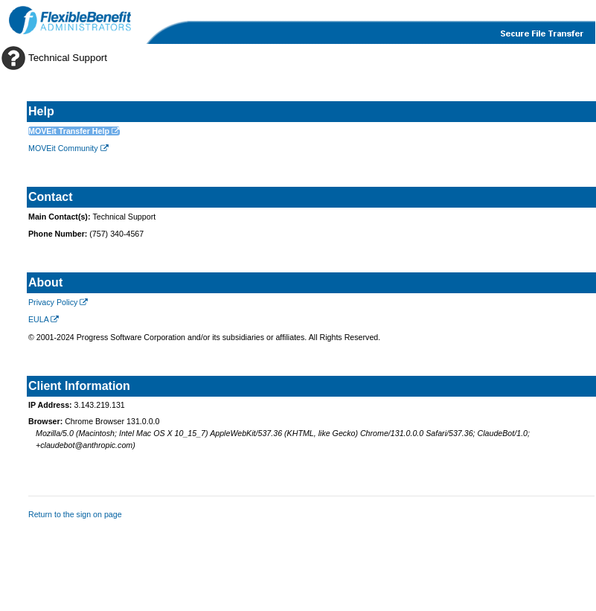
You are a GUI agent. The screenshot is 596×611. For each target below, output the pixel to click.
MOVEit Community (68, 148)
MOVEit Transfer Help (74, 131)
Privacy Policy (58, 302)
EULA (43, 319)
